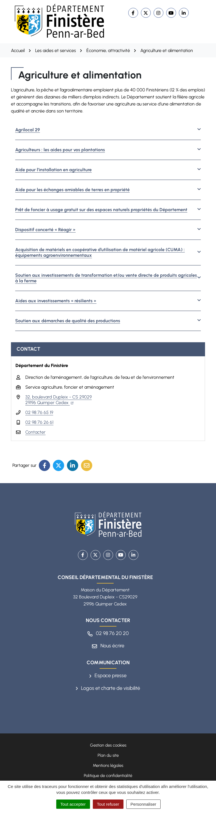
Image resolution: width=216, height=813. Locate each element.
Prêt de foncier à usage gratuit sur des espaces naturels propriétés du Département (101, 209)
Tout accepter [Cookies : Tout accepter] (73, 804)
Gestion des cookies (108, 745)
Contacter (35, 432)
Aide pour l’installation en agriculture (53, 169)
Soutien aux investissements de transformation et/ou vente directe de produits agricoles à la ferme (106, 277)
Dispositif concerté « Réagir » (45, 229)
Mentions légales (108, 765)
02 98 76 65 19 (39, 412)
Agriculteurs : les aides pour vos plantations (60, 149)
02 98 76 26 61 (39, 422)
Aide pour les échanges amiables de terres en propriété (72, 189)
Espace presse (108, 675)
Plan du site (108, 755)
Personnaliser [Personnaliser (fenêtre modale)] (143, 804)
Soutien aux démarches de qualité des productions (67, 320)
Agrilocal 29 (27, 129)
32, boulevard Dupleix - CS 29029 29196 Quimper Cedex (58, 399)
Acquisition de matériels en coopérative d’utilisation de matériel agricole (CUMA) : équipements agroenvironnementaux (100, 252)
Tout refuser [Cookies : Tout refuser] (108, 804)
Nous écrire (108, 646)
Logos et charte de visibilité (108, 688)
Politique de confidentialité (108, 775)
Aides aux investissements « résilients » (55, 300)
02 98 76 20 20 (108, 633)
